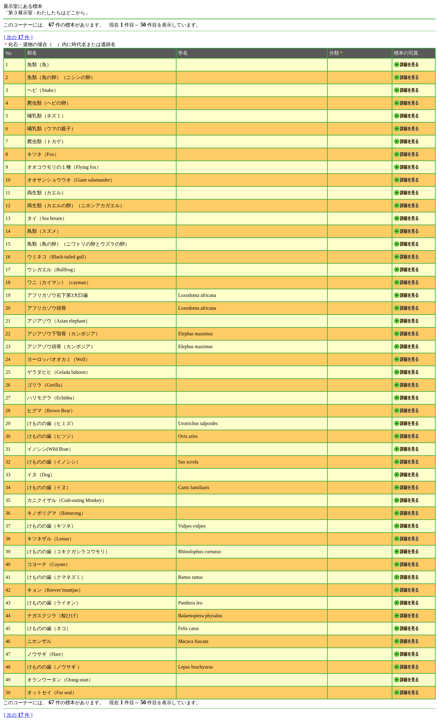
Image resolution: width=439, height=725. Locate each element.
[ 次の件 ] (18, 37)
